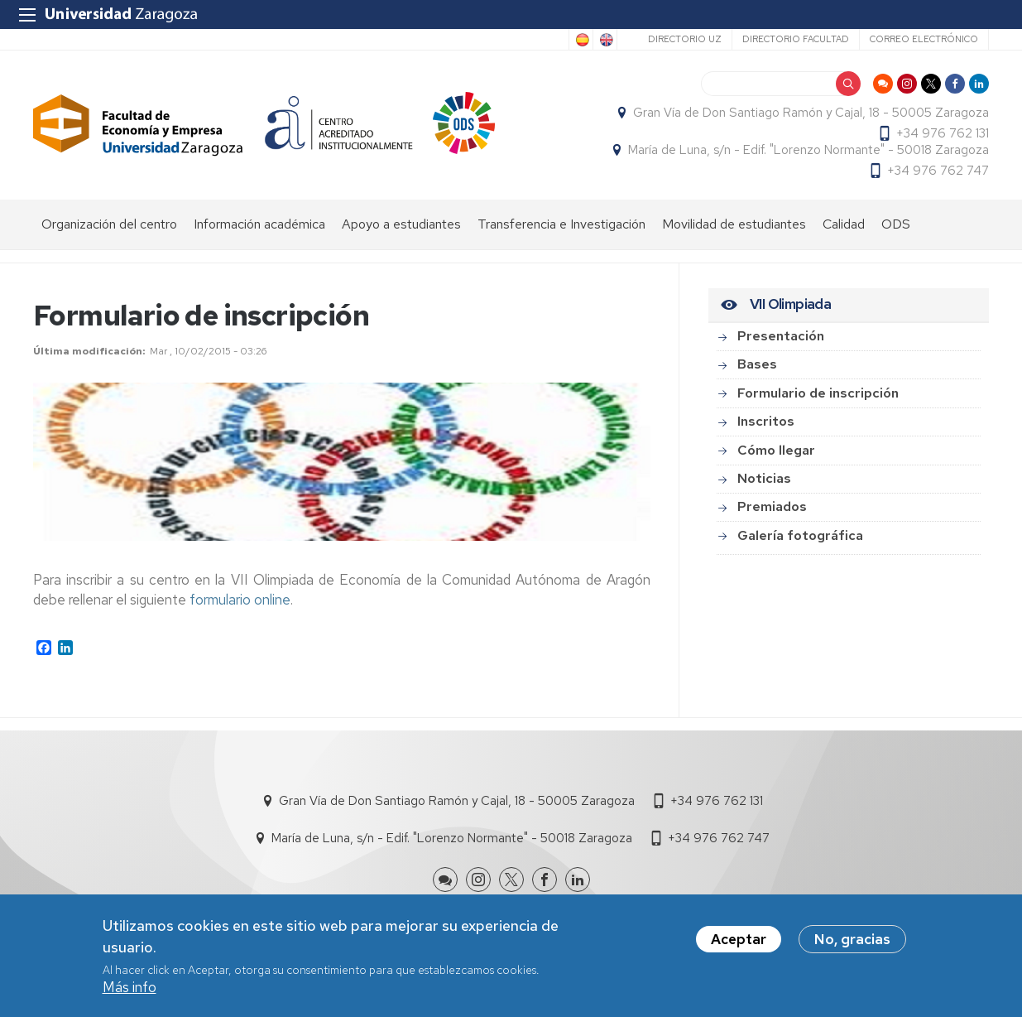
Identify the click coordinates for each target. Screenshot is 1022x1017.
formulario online (240, 599)
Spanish (581, 40)
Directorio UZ (685, 39)
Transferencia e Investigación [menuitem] (561, 224)
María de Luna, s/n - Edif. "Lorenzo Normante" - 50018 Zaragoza (808, 150)
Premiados (772, 506)
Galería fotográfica (800, 535)
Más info (129, 987)
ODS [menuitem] (895, 224)
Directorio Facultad (795, 39)
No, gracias (852, 939)
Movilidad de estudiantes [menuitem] (734, 224)
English (605, 40)
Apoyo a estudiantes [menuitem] (401, 224)
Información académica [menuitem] (259, 224)
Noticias (764, 478)
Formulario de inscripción (818, 393)
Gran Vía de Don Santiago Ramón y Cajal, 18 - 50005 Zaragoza (811, 112)
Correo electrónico (924, 39)
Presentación (780, 336)
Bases (757, 364)
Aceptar (738, 939)
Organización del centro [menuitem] (109, 224)
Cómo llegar (776, 450)
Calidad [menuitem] (844, 224)
